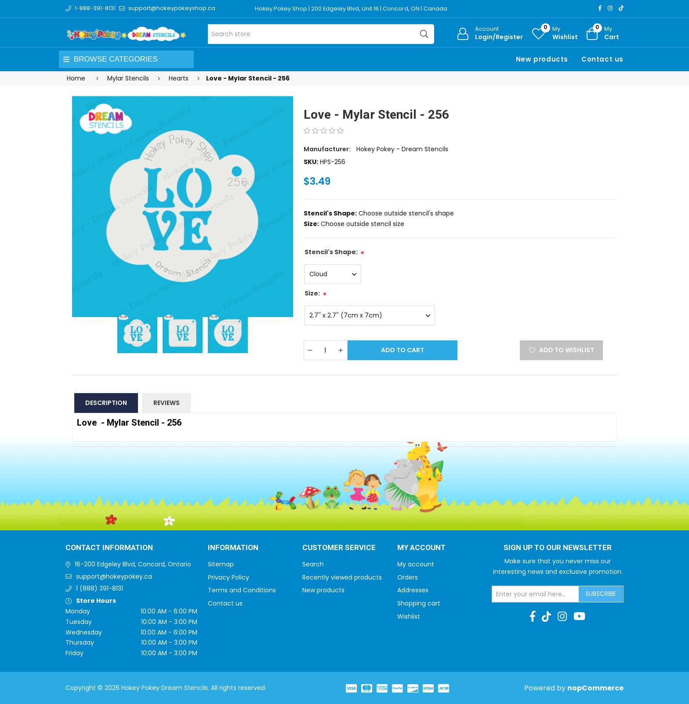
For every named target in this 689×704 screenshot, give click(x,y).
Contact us (602, 59)
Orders (407, 577)
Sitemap (221, 564)
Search (313, 564)
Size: (312, 293)
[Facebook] (600, 8)
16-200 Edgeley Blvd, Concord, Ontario (133, 564)
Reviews (166, 402)
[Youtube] (579, 616)
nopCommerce (595, 688)
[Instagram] (610, 8)
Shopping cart (418, 603)
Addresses (412, 590)
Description (106, 402)
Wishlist (408, 616)
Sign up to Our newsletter (558, 548)
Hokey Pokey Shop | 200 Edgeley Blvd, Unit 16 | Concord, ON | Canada (352, 8)
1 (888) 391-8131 (99, 588)
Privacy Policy (228, 577)
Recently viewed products (342, 577)
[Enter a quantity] (326, 350)
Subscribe (600, 593)
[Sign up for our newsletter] (535, 594)
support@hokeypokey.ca (114, 576)
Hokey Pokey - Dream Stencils (402, 149)
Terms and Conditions (242, 590)
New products (542, 59)
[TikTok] (621, 8)
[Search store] (321, 34)
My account (415, 564)
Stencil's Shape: (331, 252)
